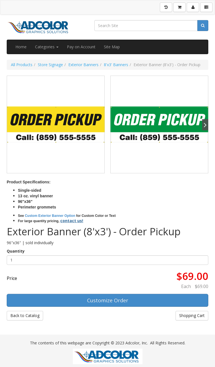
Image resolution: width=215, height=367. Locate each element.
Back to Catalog (24, 315)
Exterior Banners (83, 64)
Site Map (112, 46)
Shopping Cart (192, 315)
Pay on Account (81, 46)
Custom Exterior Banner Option (50, 216)
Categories (47, 46)
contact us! (71, 220)
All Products (21, 64)
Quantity (16, 251)
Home (21, 46)
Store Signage (50, 64)
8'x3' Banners (116, 64)
